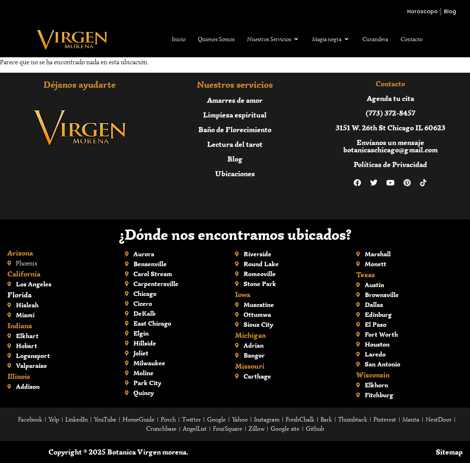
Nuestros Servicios (273, 39)
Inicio (178, 39)
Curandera (375, 39)
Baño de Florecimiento (234, 129)
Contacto (412, 39)
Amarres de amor (235, 100)
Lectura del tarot (235, 144)
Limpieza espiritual (235, 115)
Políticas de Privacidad (390, 164)
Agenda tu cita (390, 98)
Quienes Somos (216, 39)
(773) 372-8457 (390, 113)
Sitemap (449, 452)
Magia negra (331, 39)
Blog (235, 159)
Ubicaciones (235, 173)
